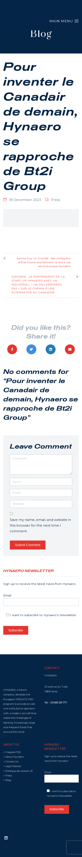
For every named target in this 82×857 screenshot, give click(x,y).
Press (55, 200)
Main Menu (64, 21)
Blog (8, 780)
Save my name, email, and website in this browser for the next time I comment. (40, 525)
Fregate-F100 (13, 752)
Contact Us (11, 761)
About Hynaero (14, 756)
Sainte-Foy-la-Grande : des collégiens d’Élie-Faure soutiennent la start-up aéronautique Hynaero (44, 262)
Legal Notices (13, 766)
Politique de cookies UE (19, 770)
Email (41, 600)
